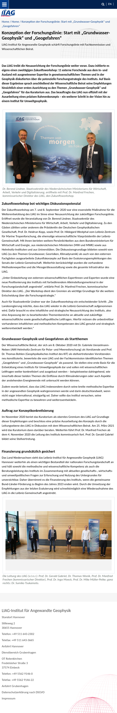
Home (5, 21)
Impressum (8, 698)
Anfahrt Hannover (13, 646)
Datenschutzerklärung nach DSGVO (23, 692)
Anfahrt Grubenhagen (15, 686)
